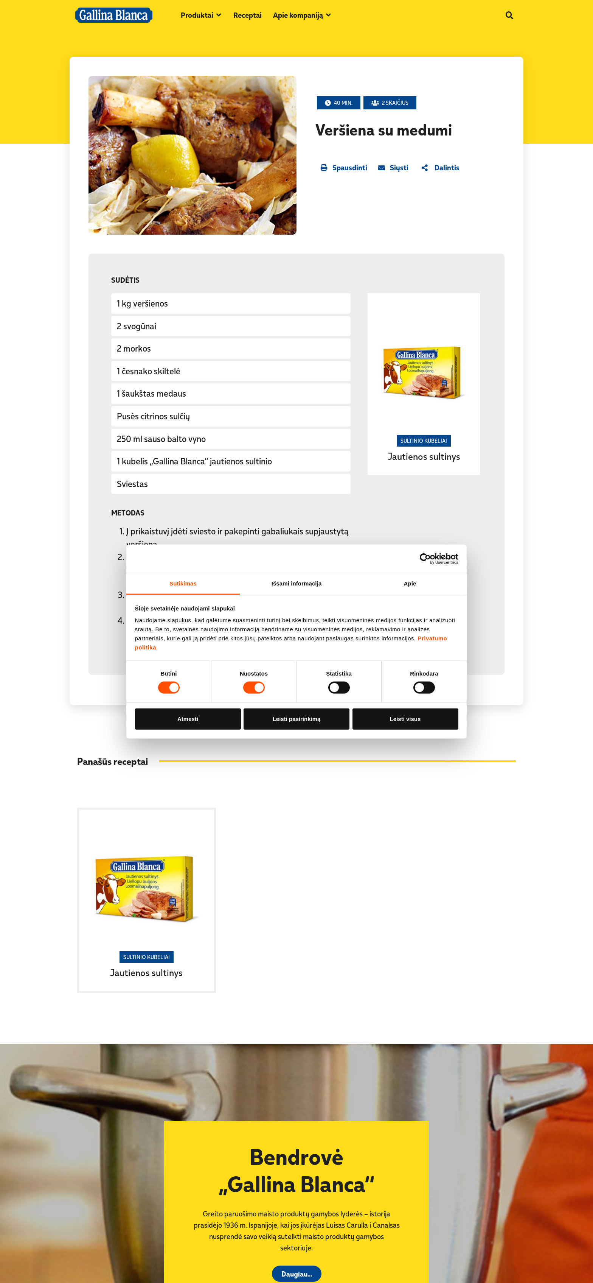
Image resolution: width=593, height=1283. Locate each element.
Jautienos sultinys (424, 456)
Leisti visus (405, 718)
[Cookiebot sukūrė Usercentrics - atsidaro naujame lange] (425, 558)
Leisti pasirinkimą (297, 718)
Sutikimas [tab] (183, 583)
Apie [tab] (410, 583)
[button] (201, 15)
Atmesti (187, 718)
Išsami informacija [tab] (297, 583)
